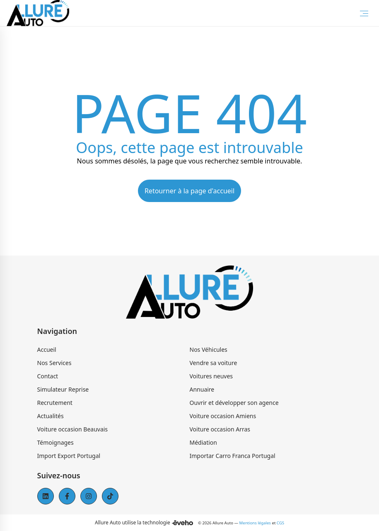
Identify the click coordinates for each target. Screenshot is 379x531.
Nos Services (54, 363)
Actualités (50, 416)
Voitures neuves (211, 376)
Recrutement (54, 403)
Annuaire (202, 389)
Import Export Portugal (69, 456)
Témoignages (55, 442)
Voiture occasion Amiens (223, 416)
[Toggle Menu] (364, 13)
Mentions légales (255, 523)
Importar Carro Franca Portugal (232, 456)
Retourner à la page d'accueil (189, 190)
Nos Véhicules (208, 349)
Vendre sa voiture (213, 363)
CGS (280, 523)
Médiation (203, 442)
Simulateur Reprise (63, 389)
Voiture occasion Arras (220, 429)
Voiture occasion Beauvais (72, 429)
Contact (47, 376)
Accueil (46, 349)
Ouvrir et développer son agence (234, 403)
